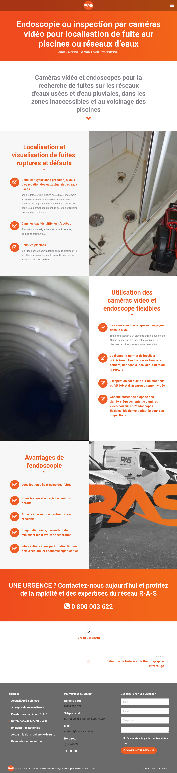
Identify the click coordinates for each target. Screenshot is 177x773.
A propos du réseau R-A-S (27, 707)
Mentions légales (56, 768)
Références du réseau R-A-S (29, 721)
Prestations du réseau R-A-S (29, 714)
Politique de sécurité (74, 768)
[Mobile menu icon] (172, 5)
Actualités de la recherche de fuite (33, 734)
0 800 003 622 (92, 606)
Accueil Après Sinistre (25, 700)
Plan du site (90, 768)
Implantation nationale (25, 727)
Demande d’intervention (26, 741)
